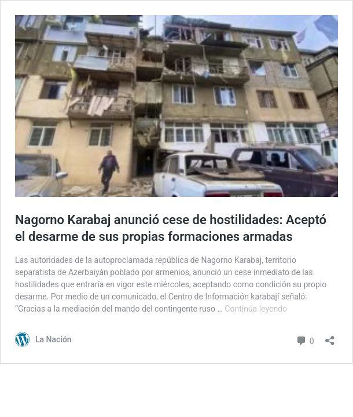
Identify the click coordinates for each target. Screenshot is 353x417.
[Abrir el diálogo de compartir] (330, 337)
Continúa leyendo (256, 308)
